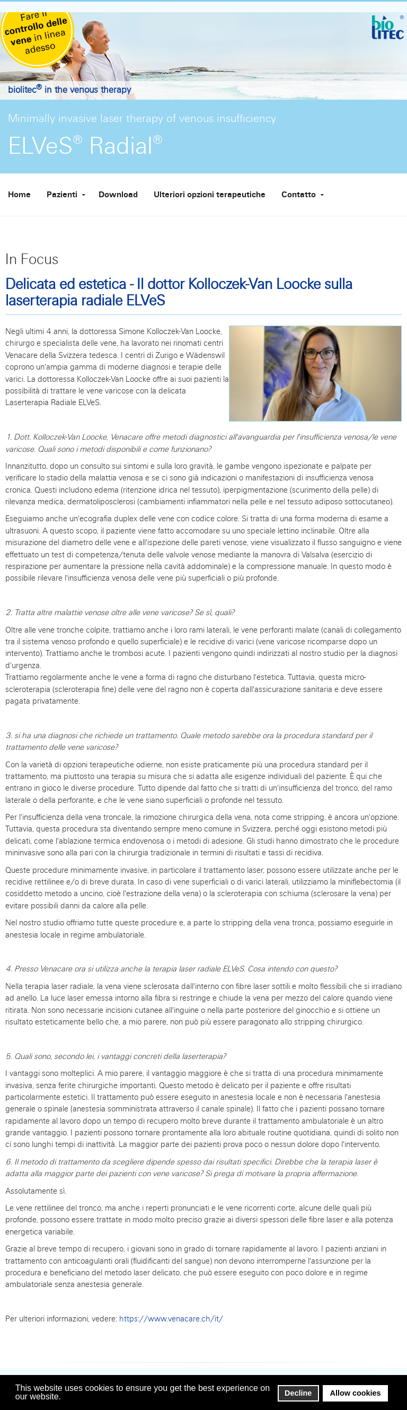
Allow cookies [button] (355, 1393)
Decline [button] (298, 1393)
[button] (64, 1397)
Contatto (298, 194)
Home (19, 194)
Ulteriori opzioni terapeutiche (210, 194)
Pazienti (62, 194)
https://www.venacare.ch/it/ (171, 1318)
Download (118, 194)
